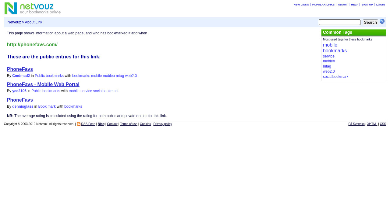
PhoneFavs (20, 69)
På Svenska (356, 124)
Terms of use (128, 124)
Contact (112, 124)
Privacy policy (162, 124)
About (343, 4)
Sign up (367, 4)
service (86, 91)
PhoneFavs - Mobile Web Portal (43, 84)
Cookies (145, 124)
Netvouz (14, 22)
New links (301, 4)
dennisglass (22, 106)
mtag (120, 76)
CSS (383, 124)
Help (354, 4)
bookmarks (81, 76)
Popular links (323, 4)
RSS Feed (88, 124)
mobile (96, 76)
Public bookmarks (49, 76)
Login (380, 4)
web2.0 (131, 76)
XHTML (372, 124)
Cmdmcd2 (21, 76)
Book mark (47, 106)
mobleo (109, 76)
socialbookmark (106, 91)
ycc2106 (19, 91)
